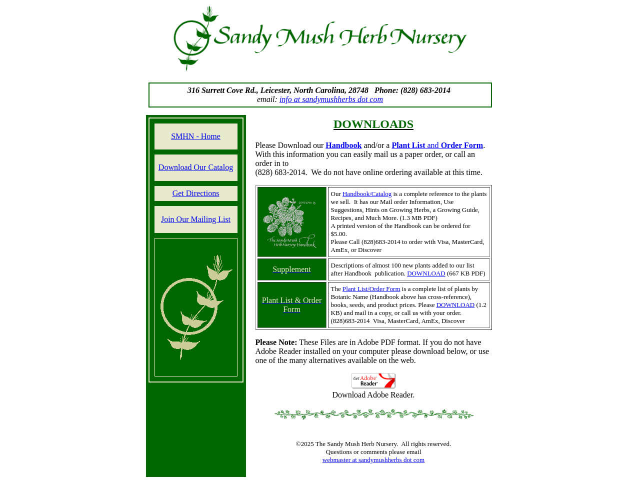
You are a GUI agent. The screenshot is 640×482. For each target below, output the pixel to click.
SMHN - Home (195, 136)
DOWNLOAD (426, 273)
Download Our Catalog (195, 167)
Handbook (344, 145)
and (437, 145)
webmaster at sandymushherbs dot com (373, 460)
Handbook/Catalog (367, 194)
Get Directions (196, 193)
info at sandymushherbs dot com (331, 99)
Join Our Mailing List (195, 219)
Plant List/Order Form (371, 288)
